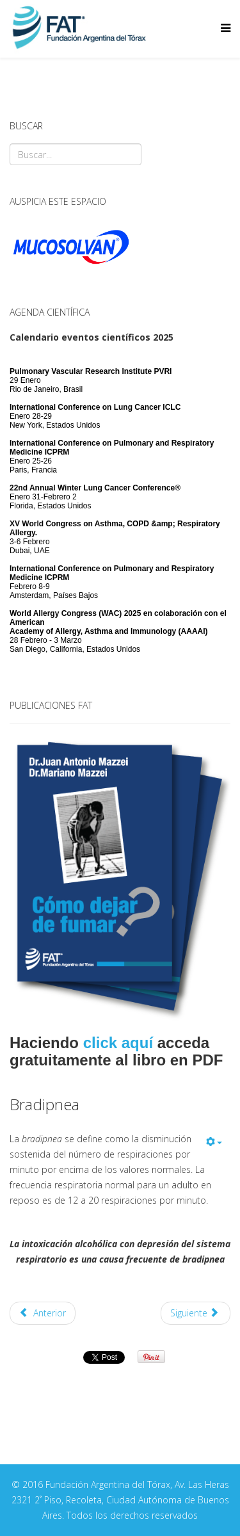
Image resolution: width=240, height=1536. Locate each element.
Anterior (42, 1313)
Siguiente (194, 1313)
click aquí (118, 1042)
